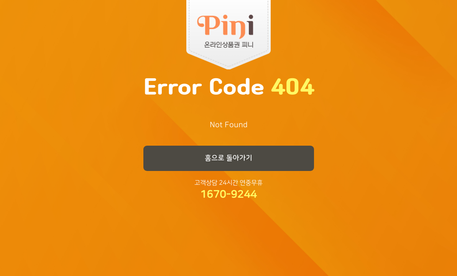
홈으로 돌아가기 (228, 158)
